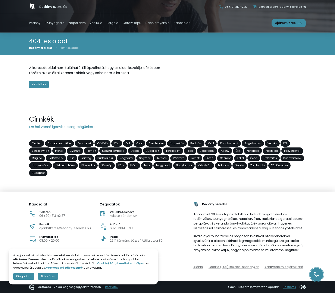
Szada (239, 165)
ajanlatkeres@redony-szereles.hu (65, 228)
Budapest (38, 173)
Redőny (34, 23)
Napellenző (77, 23)
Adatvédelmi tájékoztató (283, 267)
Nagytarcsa (184, 165)
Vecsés (272, 143)
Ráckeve (178, 158)
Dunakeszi (84, 143)
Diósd (209, 158)
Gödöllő (102, 143)
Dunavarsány (292, 158)
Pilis (72, 158)
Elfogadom (23, 276)
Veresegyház (40, 150)
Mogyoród (163, 165)
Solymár (144, 158)
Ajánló (198, 267)
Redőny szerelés (40, 47)
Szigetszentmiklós (59, 143)
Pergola (112, 23)
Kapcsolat (182, 23)
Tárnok (195, 158)
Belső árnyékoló (157, 23)
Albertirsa (272, 150)
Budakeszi (152, 150)
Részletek (111, 287)
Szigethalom (252, 143)
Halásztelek (55, 158)
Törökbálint (173, 150)
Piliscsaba (88, 165)
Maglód (37, 158)
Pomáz (91, 150)
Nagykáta (126, 158)
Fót (285, 143)
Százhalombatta (113, 150)
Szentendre (156, 143)
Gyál (139, 143)
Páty (121, 165)
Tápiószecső (279, 165)
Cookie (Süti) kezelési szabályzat (234, 267)
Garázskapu (132, 23)
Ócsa (253, 158)
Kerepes (162, 158)
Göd (211, 143)
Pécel (190, 150)
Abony (225, 150)
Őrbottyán (204, 165)
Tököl (240, 158)
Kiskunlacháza (65, 165)
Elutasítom (48, 276)
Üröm (133, 165)
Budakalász (105, 158)
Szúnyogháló (55, 23)
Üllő (238, 150)
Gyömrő (75, 150)
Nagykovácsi (40, 165)
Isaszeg (86, 158)
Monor (59, 150)
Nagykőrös (177, 143)
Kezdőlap (39, 84)
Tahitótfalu (257, 165)
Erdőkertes (270, 158)
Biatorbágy (207, 150)
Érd (128, 143)
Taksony (223, 165)
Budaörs (196, 143)
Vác (116, 143)
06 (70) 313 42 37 (52, 216)
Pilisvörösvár (292, 150)
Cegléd (36, 143)
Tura (147, 165)
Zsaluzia (96, 23)
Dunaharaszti (229, 143)
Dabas (135, 150)
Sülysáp (106, 165)
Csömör (225, 158)
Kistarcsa (253, 150)
